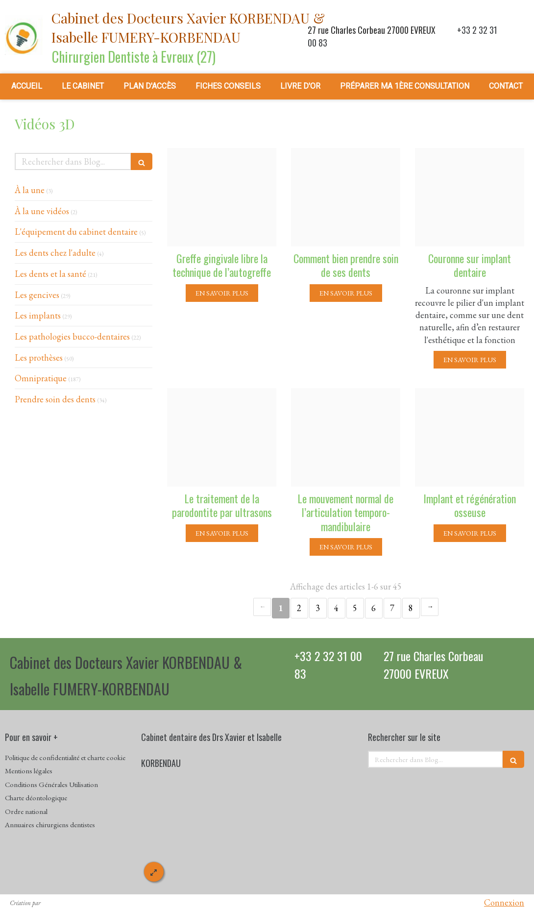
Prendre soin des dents (55, 399)
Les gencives (37, 294)
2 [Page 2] (299, 608)
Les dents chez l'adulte (55, 252)
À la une (30, 190)
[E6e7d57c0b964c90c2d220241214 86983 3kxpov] (221, 437)
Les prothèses (39, 357)
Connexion (504, 902)
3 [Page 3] (318, 608)
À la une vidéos (42, 211)
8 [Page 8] (411, 608)
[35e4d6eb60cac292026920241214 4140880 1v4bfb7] (469, 197)
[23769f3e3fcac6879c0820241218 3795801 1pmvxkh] (221, 197)
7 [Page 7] (392, 608)
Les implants (38, 315)
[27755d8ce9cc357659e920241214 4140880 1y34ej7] (345, 197)
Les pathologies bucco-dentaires (72, 336)
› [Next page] (429, 607)
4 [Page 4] (336, 608)
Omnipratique (41, 378)
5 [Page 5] (355, 608)
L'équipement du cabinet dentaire (76, 231)
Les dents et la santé (50, 273)
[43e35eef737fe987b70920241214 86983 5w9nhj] (345, 437)
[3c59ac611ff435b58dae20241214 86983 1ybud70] (469, 437)
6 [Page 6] (373, 608)
